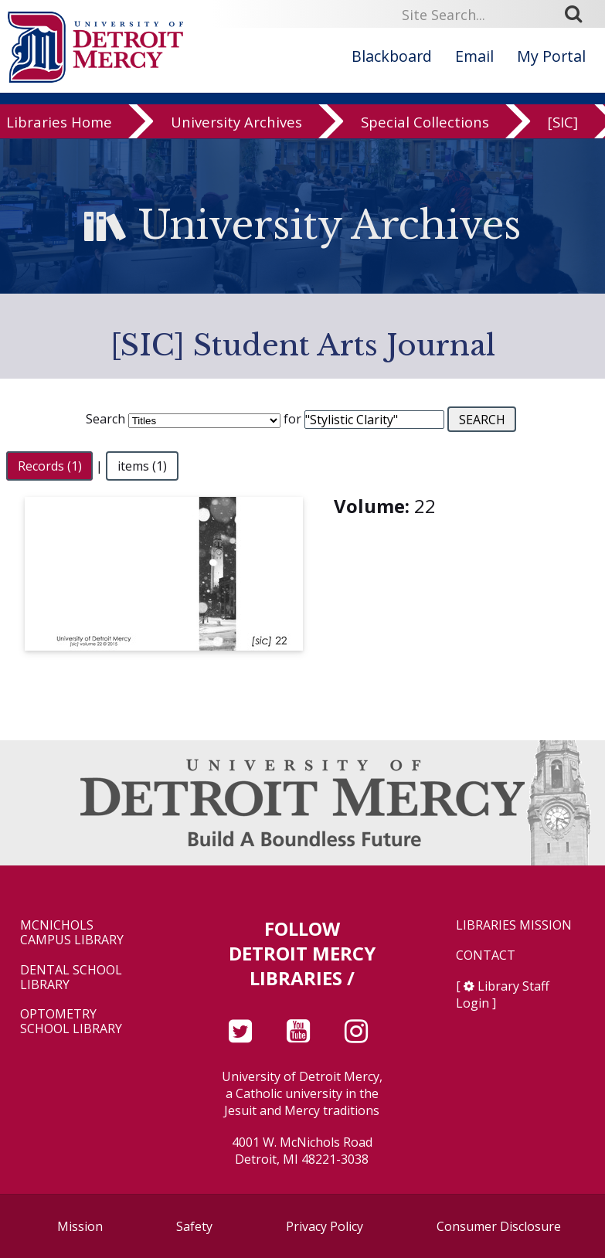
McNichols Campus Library (72, 932)
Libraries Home (59, 124)
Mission (80, 1226)
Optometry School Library (71, 1021)
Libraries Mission (514, 925)
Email (474, 56)
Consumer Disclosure (499, 1226)
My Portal (551, 56)
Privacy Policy (324, 1226)
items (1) (142, 465)
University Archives (236, 124)
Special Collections (425, 124)
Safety (194, 1226)
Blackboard (392, 56)
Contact (485, 955)
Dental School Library (71, 977)
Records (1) (50, 465)
